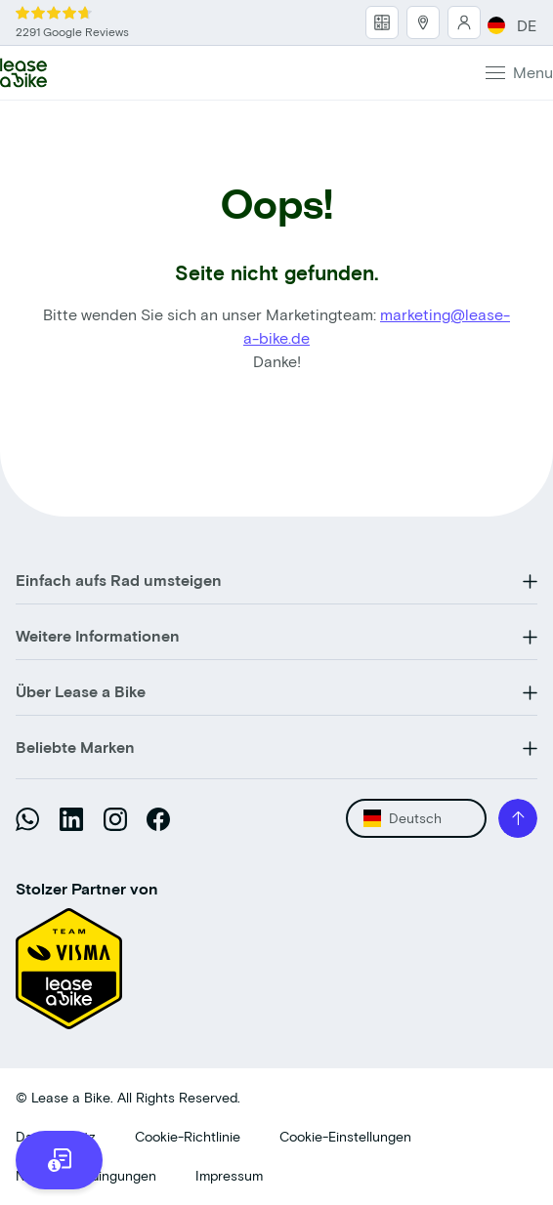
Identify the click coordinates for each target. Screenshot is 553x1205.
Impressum (229, 1175)
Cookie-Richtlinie (187, 1136)
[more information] (59, 1160)
